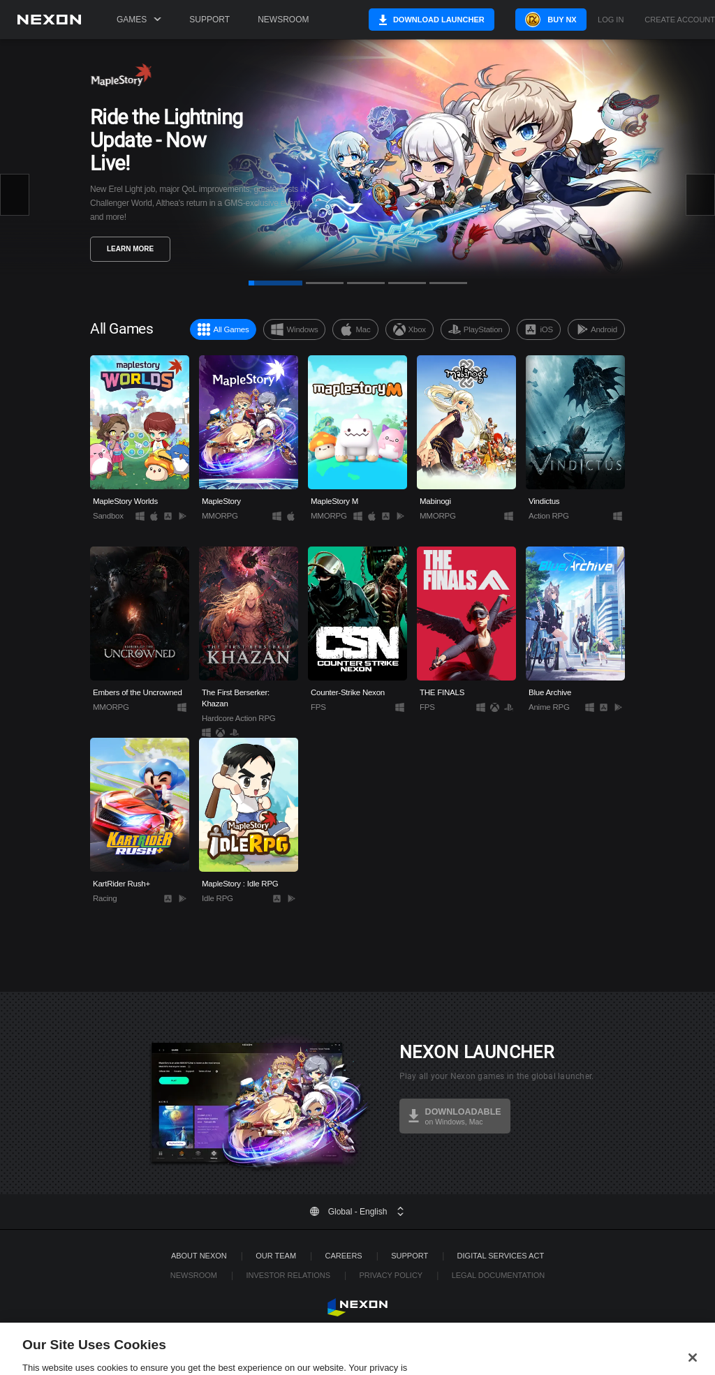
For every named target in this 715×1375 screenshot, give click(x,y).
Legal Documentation (498, 1275)
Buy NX (552, 19)
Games (139, 19)
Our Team (276, 1255)
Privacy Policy (390, 1275)
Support (209, 19)
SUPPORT (409, 1255)
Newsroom (283, 19)
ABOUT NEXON (199, 1255)
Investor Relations (288, 1275)
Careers (343, 1255)
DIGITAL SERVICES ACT (501, 1255)
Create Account (679, 20)
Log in (611, 20)
